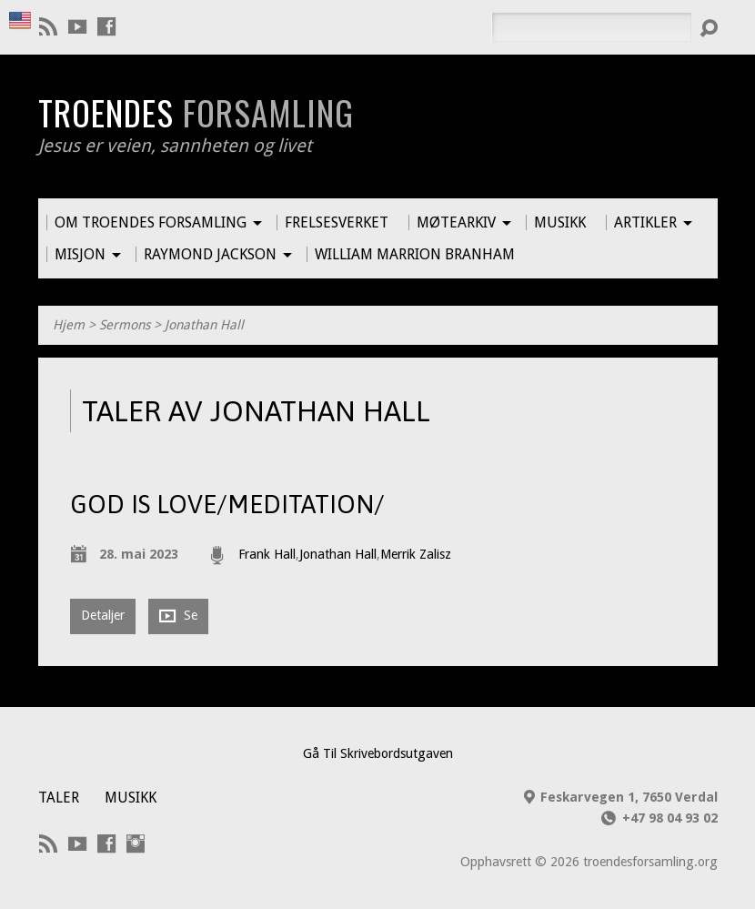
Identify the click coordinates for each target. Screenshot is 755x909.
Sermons (124, 325)
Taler (58, 797)
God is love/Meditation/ (227, 504)
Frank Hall (267, 554)
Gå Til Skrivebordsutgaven (378, 753)
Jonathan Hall (204, 325)
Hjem (69, 325)
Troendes (196, 111)
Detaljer (103, 615)
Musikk (130, 797)
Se (178, 615)
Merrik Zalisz (415, 554)
